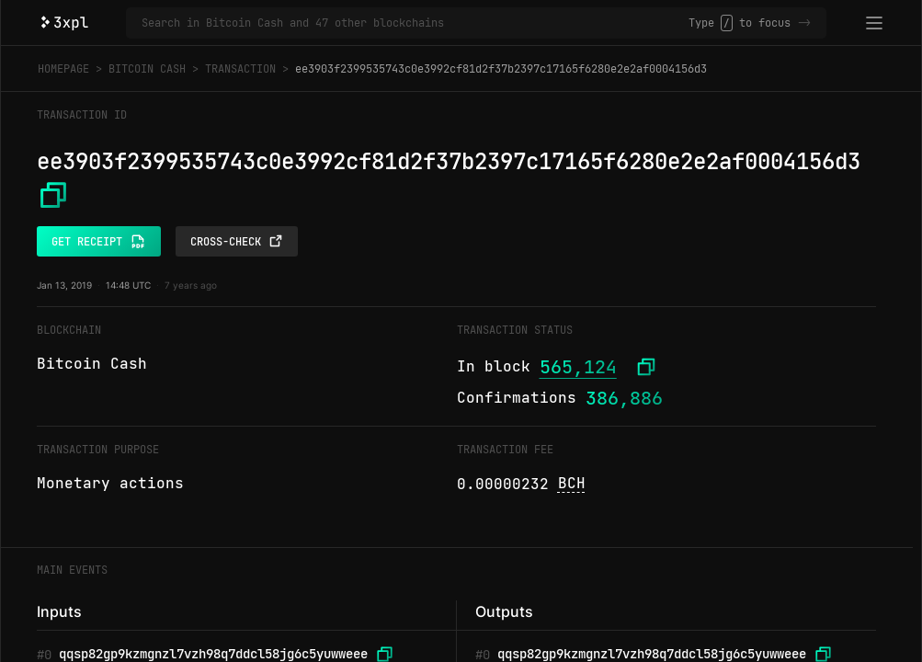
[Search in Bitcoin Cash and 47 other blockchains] (415, 23)
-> (804, 23)
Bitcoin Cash (147, 69)
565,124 (578, 367)
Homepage (63, 69)
